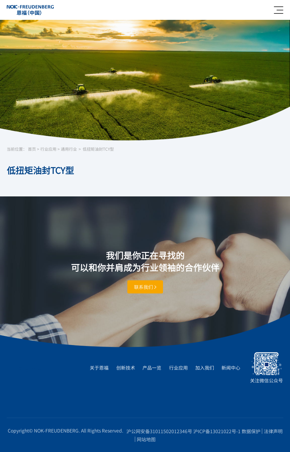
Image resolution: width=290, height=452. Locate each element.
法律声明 (273, 431)
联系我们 (145, 286)
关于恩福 (99, 367)
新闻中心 (230, 367)
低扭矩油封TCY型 (98, 149)
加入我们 (204, 367)
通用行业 (69, 149)
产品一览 (151, 367)
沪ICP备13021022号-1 (217, 431)
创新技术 (125, 367)
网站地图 (146, 439)
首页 (32, 149)
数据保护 (251, 431)
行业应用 (48, 149)
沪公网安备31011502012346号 (159, 431)
